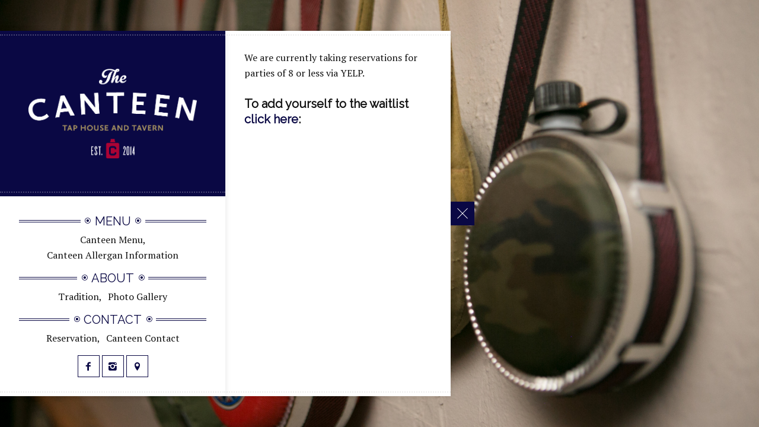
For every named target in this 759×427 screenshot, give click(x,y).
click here (271, 119)
